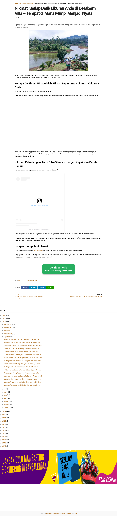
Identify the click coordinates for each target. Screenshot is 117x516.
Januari (7, 408)
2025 (4, 318)
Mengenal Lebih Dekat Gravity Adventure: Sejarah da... (22, 349)
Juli (5, 389)
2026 (4, 315)
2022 (4, 415)
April (6, 398)
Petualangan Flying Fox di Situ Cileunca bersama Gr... (22, 373)
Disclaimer (3, 306)
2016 (4, 433)
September (8, 334)
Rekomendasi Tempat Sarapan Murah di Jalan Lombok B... (23, 358)
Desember (8, 324)
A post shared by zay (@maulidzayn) (39, 229)
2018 (4, 427)
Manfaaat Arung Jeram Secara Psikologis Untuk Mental (23, 376)
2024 (4, 321)
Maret (6, 401)
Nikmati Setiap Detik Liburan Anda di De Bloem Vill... (21, 352)
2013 (4, 443)
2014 (4, 440)
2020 (4, 421)
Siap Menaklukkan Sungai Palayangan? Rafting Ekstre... (22, 364)
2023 (4, 411)
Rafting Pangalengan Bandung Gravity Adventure (58, 513)
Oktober (7, 330)
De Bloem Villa (38, 250)
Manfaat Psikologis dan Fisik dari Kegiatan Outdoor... (22, 385)
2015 (4, 437)
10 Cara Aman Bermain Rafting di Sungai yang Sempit (22, 370)
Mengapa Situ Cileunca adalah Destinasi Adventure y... (22, 379)
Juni (6, 392)
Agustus (7, 337)
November (8, 327)
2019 (4, 424)
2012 (4, 446)
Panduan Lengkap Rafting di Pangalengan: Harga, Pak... (22, 342)
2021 (4, 418)
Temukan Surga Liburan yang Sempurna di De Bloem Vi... (23, 355)
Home (16, 3)
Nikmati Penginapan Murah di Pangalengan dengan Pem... (23, 345)
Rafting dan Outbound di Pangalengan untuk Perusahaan (23, 361)
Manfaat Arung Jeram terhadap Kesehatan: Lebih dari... (22, 382)
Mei (5, 395)
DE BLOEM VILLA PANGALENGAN (27, 3)
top (75, 513)
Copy (19, 280)
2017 (4, 430)
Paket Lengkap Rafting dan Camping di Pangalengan (21, 339)
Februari (7, 405)
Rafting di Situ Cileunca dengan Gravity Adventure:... (21, 367)
